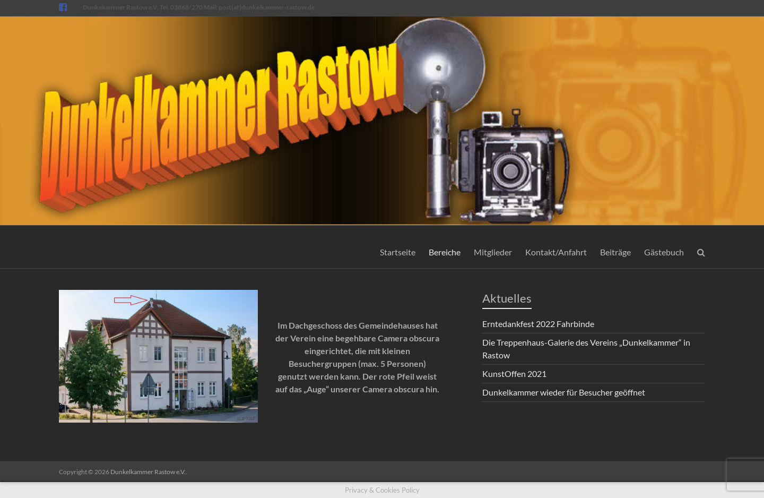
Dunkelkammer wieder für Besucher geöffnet (563, 392)
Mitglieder (493, 252)
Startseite (397, 252)
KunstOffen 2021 (514, 373)
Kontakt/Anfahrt (556, 252)
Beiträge (615, 252)
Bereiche (445, 252)
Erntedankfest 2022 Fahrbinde (538, 324)
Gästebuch (664, 252)
